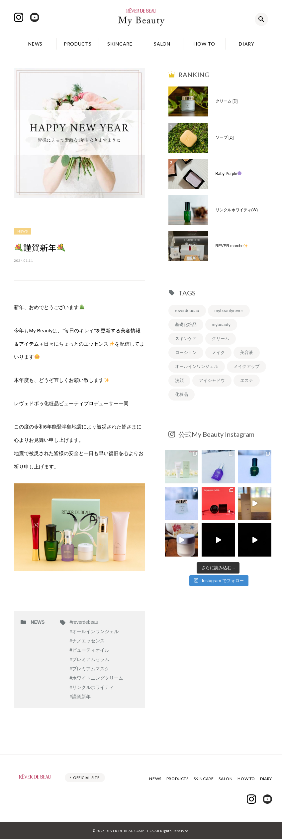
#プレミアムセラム (89, 659)
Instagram (18, 17)
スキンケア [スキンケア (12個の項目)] (186, 338)
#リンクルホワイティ (91, 687)
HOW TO (204, 44)
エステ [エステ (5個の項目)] (246, 380)
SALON (162, 44)
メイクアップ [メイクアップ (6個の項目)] (246, 366)
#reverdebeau (83, 622)
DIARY (246, 44)
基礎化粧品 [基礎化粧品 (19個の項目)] (186, 324)
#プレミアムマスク (89, 668)
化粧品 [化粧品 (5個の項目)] (181, 394)
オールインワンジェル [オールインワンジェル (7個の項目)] (196, 366)
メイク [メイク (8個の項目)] (218, 352)
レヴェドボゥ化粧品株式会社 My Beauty (141, 19)
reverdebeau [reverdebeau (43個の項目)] (187, 310)
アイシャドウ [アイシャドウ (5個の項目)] (212, 380)
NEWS (35, 44)
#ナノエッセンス (87, 640)
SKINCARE (120, 44)
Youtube (34, 17)
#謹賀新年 (80, 696)
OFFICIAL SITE (86, 777)
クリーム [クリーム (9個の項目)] (220, 338)
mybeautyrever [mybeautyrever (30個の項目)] (229, 310)
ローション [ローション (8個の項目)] (186, 352)
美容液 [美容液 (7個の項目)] (246, 352)
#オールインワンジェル (94, 631)
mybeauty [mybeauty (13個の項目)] (221, 324)
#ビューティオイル (89, 650)
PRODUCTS (78, 44)
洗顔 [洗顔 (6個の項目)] (179, 380)
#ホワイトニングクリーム (96, 678)
